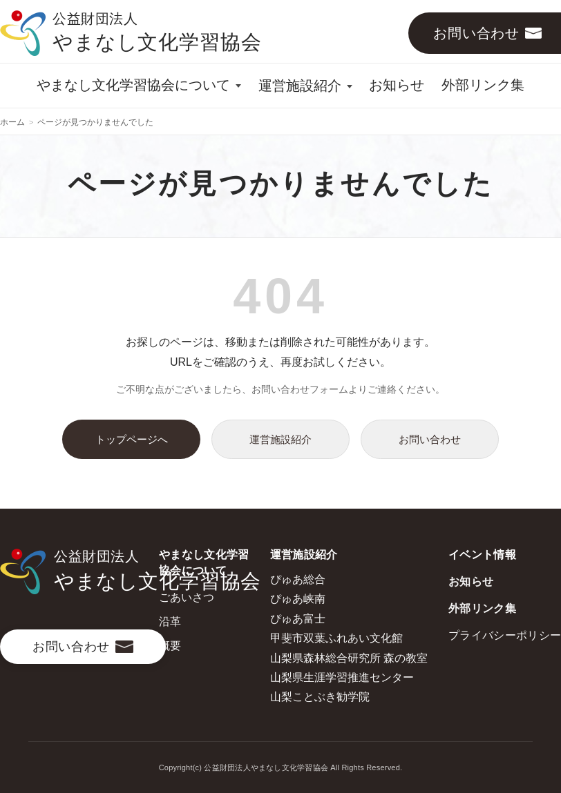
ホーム (12, 122)
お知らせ (396, 84)
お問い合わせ (430, 439)
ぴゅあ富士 (297, 619)
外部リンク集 (482, 84)
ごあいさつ (186, 597)
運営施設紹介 (299, 85)
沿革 (170, 621)
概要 (170, 646)
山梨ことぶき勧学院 (320, 697)
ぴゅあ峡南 (297, 599)
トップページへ (131, 439)
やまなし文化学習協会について (133, 84)
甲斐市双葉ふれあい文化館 (336, 638)
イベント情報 (482, 554)
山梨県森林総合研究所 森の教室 (349, 658)
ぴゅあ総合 (297, 579)
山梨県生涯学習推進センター (342, 677)
